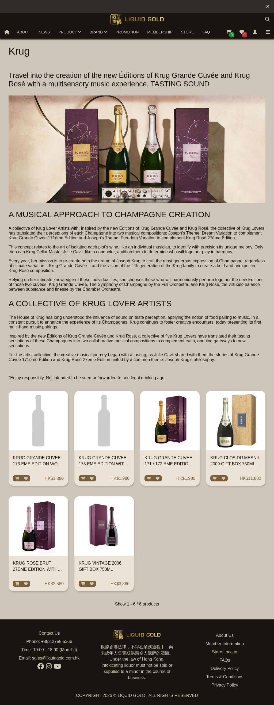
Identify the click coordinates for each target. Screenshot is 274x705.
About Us (225, 635)
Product (69, 32)
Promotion (127, 32)
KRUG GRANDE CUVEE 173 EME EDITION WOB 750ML (37, 463)
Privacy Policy (224, 685)
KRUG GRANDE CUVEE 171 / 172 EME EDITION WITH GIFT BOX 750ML (168, 463)
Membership (159, 32)
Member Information (225, 643)
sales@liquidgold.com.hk (55, 658)
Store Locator (225, 652)
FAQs (224, 660)
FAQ (206, 32)
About (23, 32)
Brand (98, 32)
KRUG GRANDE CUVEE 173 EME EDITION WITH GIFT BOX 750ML (103, 463)
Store (187, 32)
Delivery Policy (225, 668)
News (44, 32)
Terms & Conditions (224, 677)
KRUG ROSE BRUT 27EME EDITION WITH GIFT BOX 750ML (35, 569)
